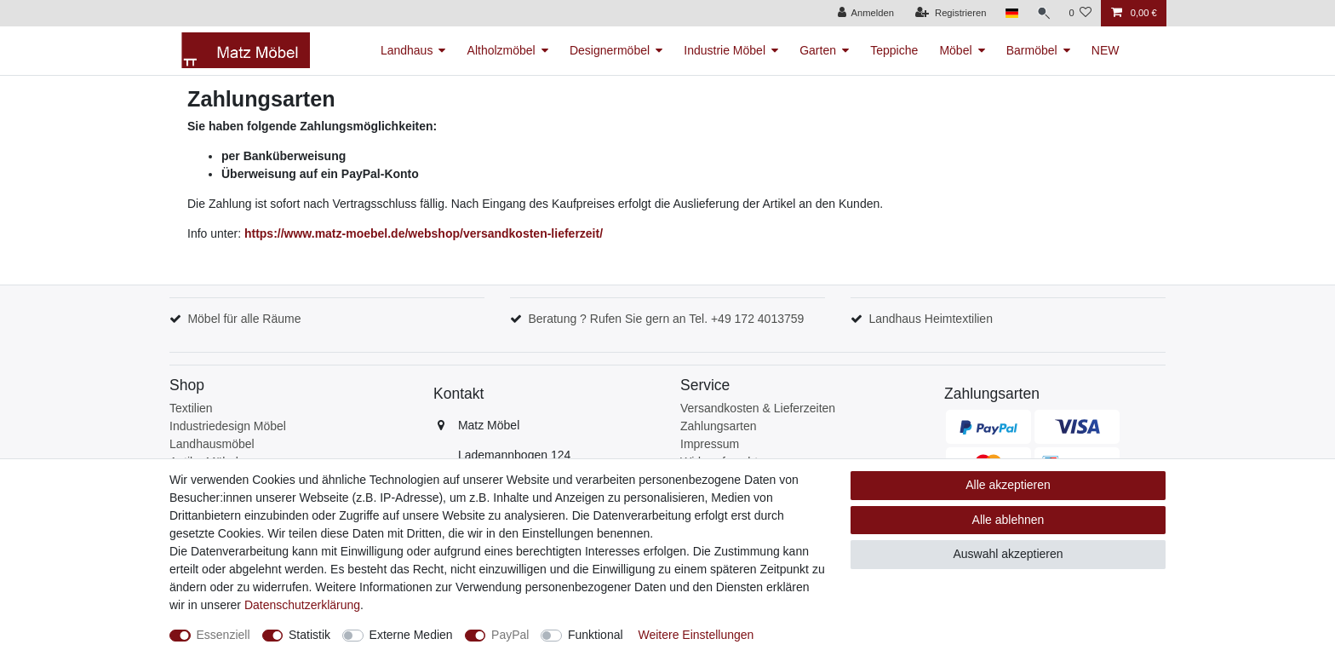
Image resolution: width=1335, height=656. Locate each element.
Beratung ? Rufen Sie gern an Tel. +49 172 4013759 (666, 318)
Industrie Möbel (724, 50)
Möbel (955, 50)
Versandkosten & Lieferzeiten (757, 408)
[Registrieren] (949, 13)
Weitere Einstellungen (695, 635)
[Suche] (1042, 13)
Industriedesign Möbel (227, 426)
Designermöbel (610, 50)
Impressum (709, 444)
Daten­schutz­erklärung (302, 605)
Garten (817, 50)
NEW (1105, 50)
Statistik (309, 635)
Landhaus (407, 50)
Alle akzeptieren (1008, 485)
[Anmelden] (864, 13)
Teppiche (894, 50)
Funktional (595, 635)
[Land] (1009, 13)
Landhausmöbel (212, 444)
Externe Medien (411, 635)
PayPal (510, 635)
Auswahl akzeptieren (1008, 554)
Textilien (191, 408)
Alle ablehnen (1008, 520)
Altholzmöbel (501, 50)
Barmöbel (1031, 50)
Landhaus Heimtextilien (930, 318)
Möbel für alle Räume (244, 318)
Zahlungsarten (718, 426)
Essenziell (223, 635)
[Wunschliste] (1080, 13)
